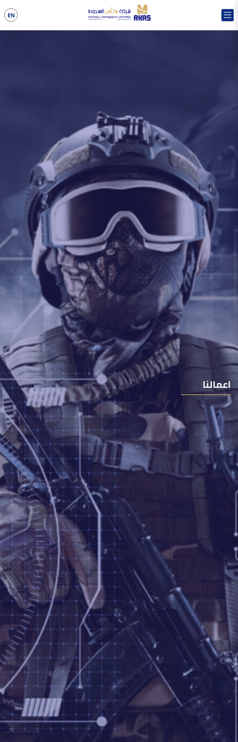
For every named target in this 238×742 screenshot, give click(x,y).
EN (11, 15)
